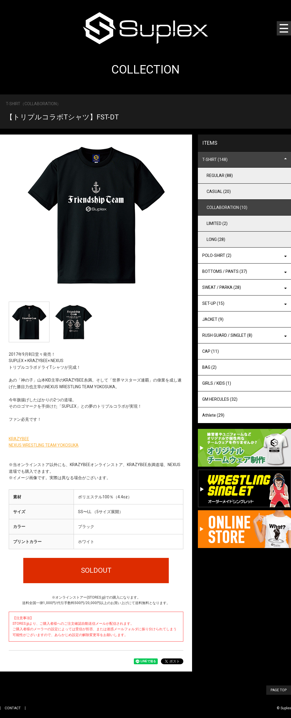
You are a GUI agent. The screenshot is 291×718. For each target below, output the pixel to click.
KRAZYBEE (19, 438)
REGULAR (220, 175)
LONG (216, 239)
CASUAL (219, 191)
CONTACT (13, 708)
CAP (210, 351)
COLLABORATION (227, 207)
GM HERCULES (219, 399)
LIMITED (217, 223)
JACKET (212, 319)
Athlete (213, 415)
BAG (209, 367)
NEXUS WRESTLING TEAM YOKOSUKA (44, 445)
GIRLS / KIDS (216, 383)
